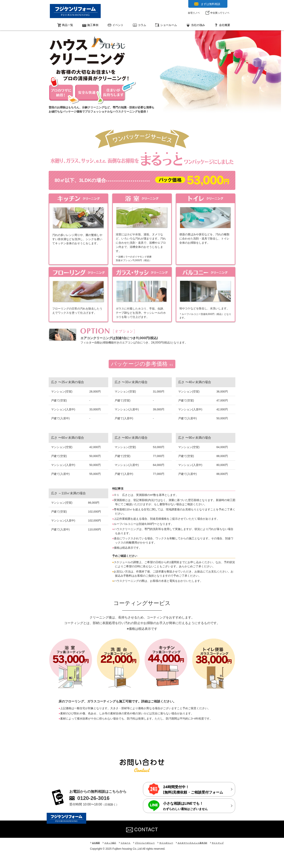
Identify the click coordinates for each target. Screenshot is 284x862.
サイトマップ (228, 842)
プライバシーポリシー (149, 842)
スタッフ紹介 (112, 842)
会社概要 (96, 842)
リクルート (128, 842)
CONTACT (142, 829)
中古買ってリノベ (219, 12)
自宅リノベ (194, 12)
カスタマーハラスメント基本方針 (201, 842)
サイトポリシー (172, 842)
